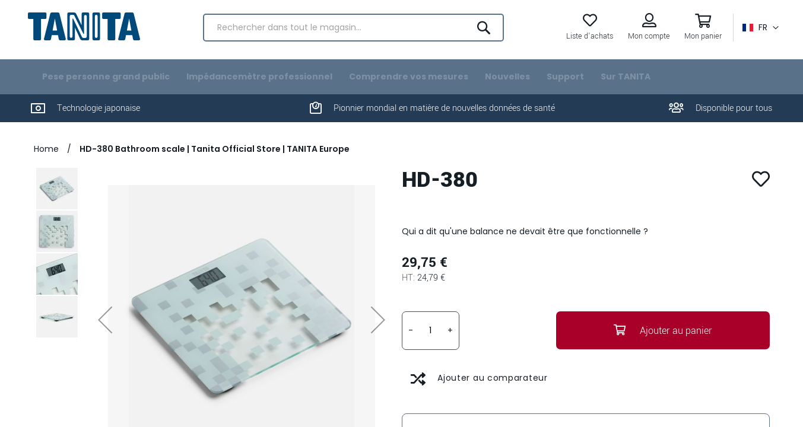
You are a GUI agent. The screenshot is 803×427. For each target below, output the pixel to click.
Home (47, 162)
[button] (757, 33)
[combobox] (353, 33)
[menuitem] (106, 89)
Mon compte (646, 42)
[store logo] (87, 32)
